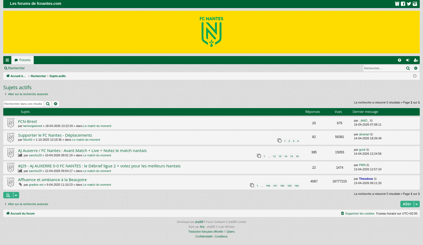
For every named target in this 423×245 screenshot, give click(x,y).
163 (289, 185)
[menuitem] (399, 60)
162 (282, 185)
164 (297, 185)
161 (275, 185)
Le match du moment (97, 125)
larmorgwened (32, 125)
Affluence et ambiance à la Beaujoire (52, 179)
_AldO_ (364, 120)
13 (280, 156)
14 (285, 156)
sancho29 (35, 155)
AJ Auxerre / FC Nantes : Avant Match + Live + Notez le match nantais (82, 150)
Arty (202, 226)
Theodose (366, 178)
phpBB (199, 221)
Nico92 (27, 139)
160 (268, 185)
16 (297, 156)
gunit (362, 149)
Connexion (40, 68)
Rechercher (16, 68)
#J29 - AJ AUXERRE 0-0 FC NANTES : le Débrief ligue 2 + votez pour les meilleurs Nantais (99, 165)
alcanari (364, 134)
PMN (362, 165)
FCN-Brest (27, 121)
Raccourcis (8, 61)
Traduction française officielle (205, 231)
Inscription (63, 68)
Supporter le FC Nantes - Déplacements (55, 135)
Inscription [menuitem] (417, 61)
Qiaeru (231, 231)
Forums (24, 60)
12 (274, 156)
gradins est (36, 184)
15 (291, 156)
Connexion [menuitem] (409, 61)
